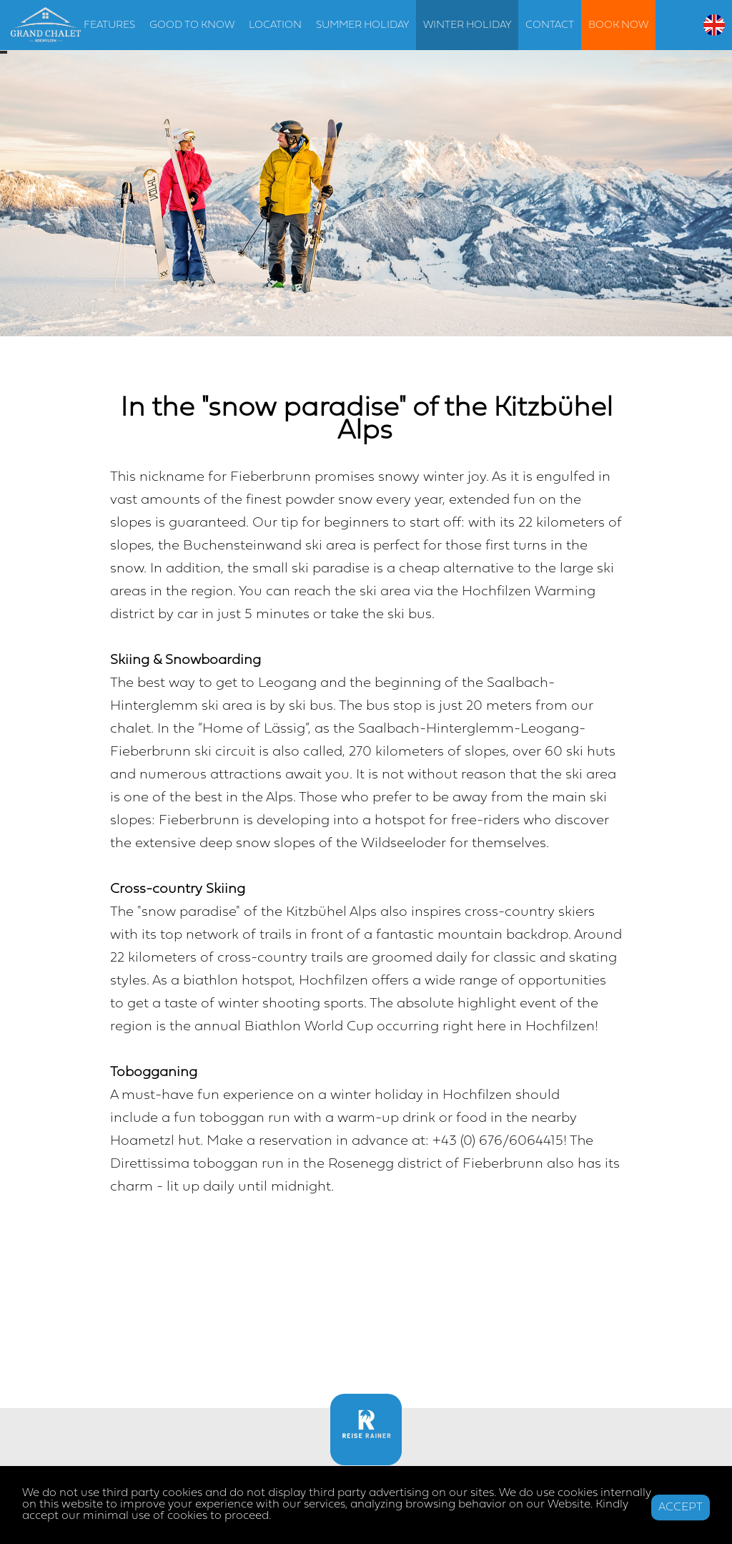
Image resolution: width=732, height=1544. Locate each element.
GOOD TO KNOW (191, 25)
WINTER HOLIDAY (467, 25)
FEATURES (109, 25)
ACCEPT (680, 1507)
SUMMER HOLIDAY (362, 25)
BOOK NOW (618, 25)
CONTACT (549, 25)
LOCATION (275, 25)
